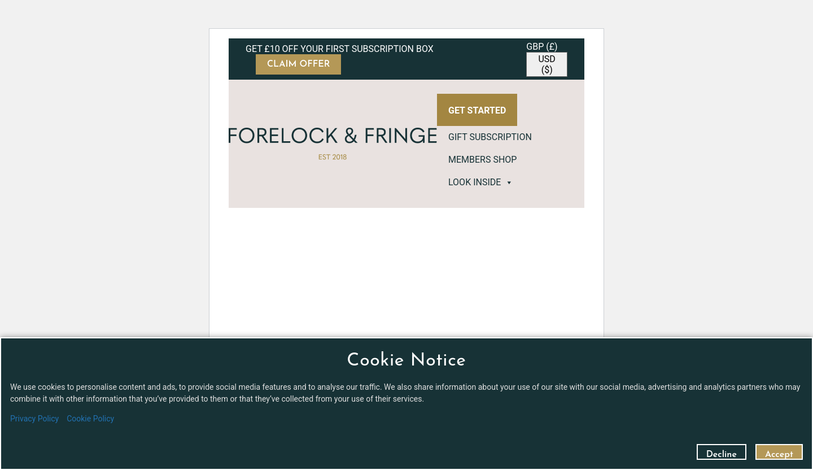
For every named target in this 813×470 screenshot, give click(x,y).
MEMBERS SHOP (482, 159)
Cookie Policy (90, 418)
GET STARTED (477, 110)
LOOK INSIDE (480, 182)
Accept (779, 454)
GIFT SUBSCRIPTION (490, 137)
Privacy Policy (34, 418)
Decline (721, 454)
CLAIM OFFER (298, 64)
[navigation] (546, 59)
